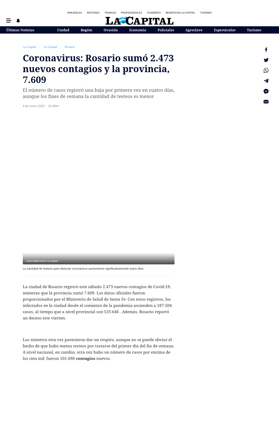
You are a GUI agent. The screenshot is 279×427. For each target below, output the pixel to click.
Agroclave (193, 30)
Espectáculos (225, 30)
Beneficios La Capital (180, 12)
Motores (93, 12)
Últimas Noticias (20, 30)
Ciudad (63, 30)
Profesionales (131, 12)
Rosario (70, 46)
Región (86, 30)
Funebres (154, 12)
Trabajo (110, 12)
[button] (8, 21)
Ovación (111, 30)
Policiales (166, 30)
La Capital (29, 46)
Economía (137, 30)
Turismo (206, 12)
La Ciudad (50, 46)
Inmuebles (74, 12)
